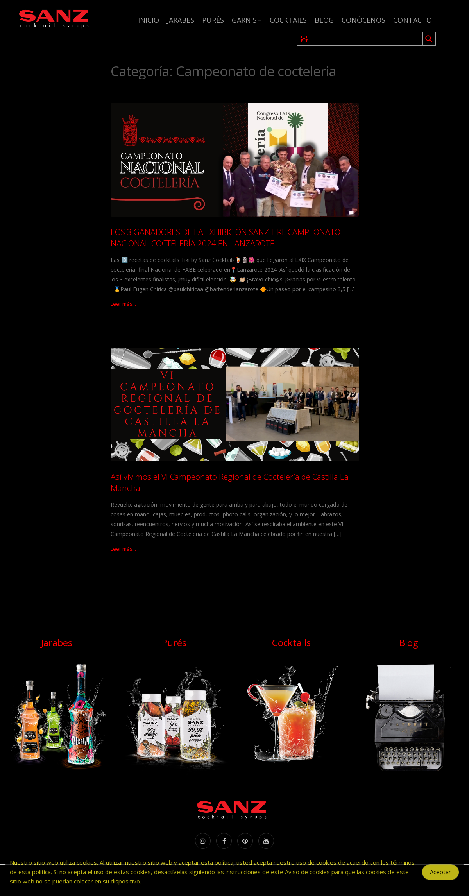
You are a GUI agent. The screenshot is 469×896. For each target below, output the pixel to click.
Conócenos (363, 20)
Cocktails (288, 20)
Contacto (412, 20)
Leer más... (123, 303)
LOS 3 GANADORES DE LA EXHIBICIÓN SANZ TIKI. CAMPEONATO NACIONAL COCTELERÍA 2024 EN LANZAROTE (225, 237)
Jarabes (180, 20)
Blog (324, 20)
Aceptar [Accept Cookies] (440, 876)
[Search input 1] (367, 39)
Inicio (148, 20)
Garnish (247, 20)
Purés (213, 20)
